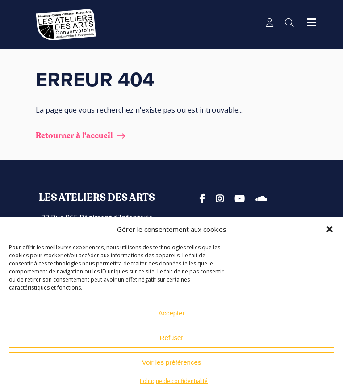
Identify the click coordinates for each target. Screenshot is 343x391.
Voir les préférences (171, 366)
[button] (329, 232)
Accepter (171, 316)
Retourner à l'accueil (74, 135)
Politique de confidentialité (174, 384)
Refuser (172, 341)
